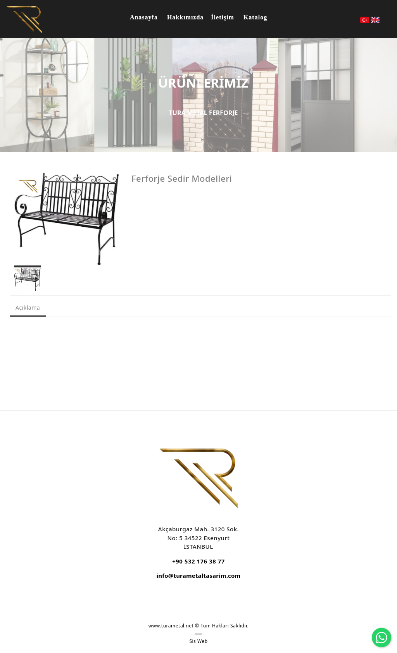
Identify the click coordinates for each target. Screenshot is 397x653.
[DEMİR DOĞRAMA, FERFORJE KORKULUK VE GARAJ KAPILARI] (24, 18)
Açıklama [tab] (28, 307)
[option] (67, 218)
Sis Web (198, 641)
